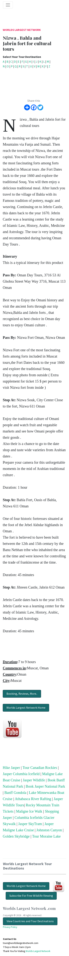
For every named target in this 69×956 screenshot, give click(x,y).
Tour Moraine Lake (46, 836)
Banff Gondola (15, 793)
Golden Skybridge (16, 836)
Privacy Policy (10, 927)
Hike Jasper (11, 768)
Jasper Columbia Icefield (21, 774)
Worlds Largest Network (22, 30)
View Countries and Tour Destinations (30, 921)
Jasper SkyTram (30, 824)
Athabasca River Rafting (33, 799)
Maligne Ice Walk (29, 811)
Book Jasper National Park (45, 786)
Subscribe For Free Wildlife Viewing (31, 895)
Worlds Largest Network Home (25, 707)
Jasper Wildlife (34, 780)
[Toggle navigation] (8, 4)
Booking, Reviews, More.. (21, 693)
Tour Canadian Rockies (40, 768)
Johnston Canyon (49, 830)
